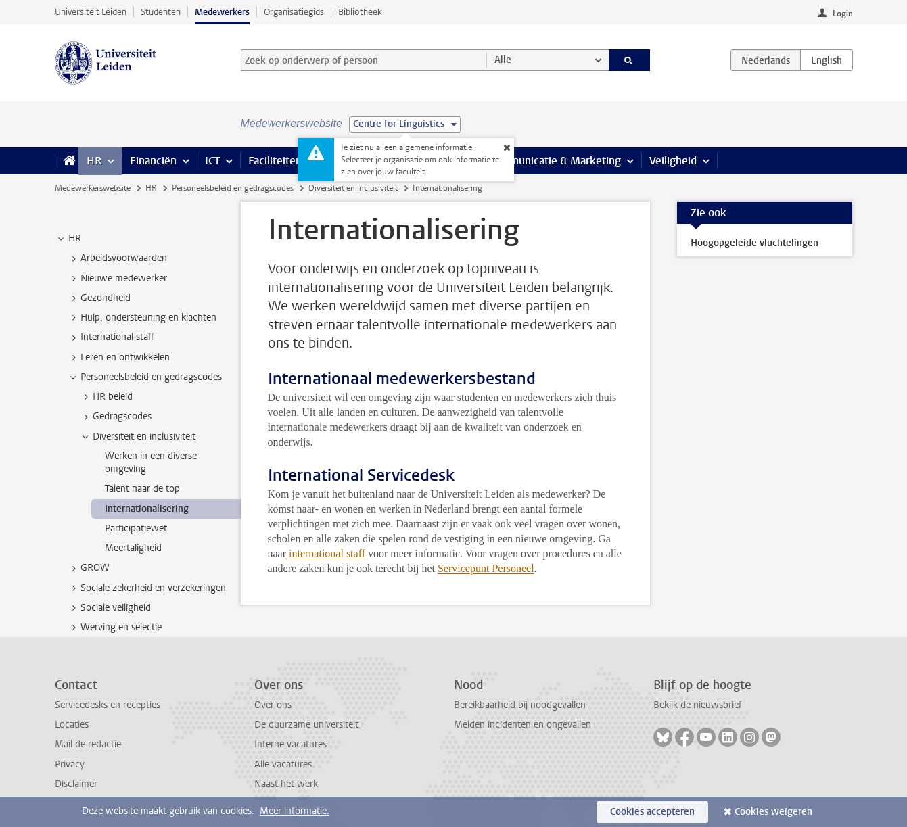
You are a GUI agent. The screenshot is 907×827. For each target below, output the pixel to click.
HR (94, 160)
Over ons (273, 705)
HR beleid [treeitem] (106, 397)
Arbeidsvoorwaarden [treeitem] (117, 258)
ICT (212, 160)
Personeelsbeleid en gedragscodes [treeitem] (145, 377)
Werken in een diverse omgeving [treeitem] (151, 462)
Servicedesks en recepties (107, 705)
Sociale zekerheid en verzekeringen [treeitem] (147, 588)
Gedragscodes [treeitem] (116, 416)
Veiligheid (673, 160)
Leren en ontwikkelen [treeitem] (119, 357)
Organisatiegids (294, 12)
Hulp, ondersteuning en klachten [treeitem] (142, 318)
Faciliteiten (275, 160)
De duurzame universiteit (306, 724)
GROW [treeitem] (89, 568)
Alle (502, 59)
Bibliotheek (360, 12)
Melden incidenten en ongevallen (522, 724)
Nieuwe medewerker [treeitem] (117, 278)
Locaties (72, 724)
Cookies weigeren (773, 811)
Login (843, 13)
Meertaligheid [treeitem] (133, 548)
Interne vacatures (290, 744)
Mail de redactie (88, 744)
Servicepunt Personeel (486, 568)
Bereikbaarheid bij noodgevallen (520, 705)
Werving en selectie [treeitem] (115, 627)
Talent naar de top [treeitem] (142, 488)
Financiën (153, 160)
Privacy (70, 764)
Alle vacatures (283, 764)
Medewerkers (222, 12)
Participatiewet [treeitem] (136, 528)
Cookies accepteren (652, 811)
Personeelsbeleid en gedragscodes (233, 188)
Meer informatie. (294, 811)
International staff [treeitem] (111, 337)
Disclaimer (76, 784)
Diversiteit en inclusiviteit (353, 188)
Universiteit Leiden (90, 12)
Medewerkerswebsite (93, 188)
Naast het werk (286, 784)
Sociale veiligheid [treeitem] (109, 608)
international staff (327, 553)
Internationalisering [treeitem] (147, 508)
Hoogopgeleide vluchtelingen (754, 243)
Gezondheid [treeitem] (99, 298)
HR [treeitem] (68, 238)
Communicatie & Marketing (555, 160)
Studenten (161, 12)
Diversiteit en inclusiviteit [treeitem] (137, 437)
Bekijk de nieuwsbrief (697, 705)
